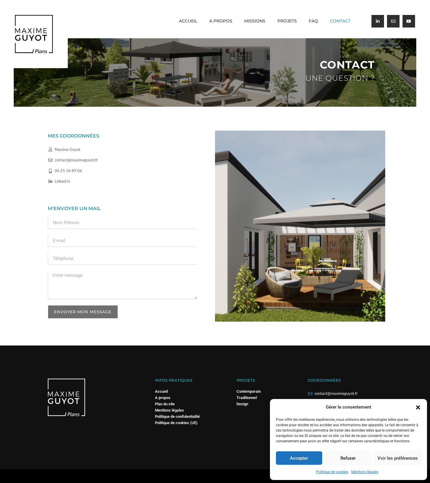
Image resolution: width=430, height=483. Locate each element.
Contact (340, 21)
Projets (287, 21)
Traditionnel (246, 397)
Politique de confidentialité (177, 416)
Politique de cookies (332, 472)
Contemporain (248, 391)
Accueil (188, 21)
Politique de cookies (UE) (176, 423)
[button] (418, 407)
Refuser (348, 458)
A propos (220, 21)
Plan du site (165, 404)
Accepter (299, 458)
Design (242, 404)
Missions (254, 21)
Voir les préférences (397, 458)
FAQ (313, 21)
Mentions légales (364, 472)
